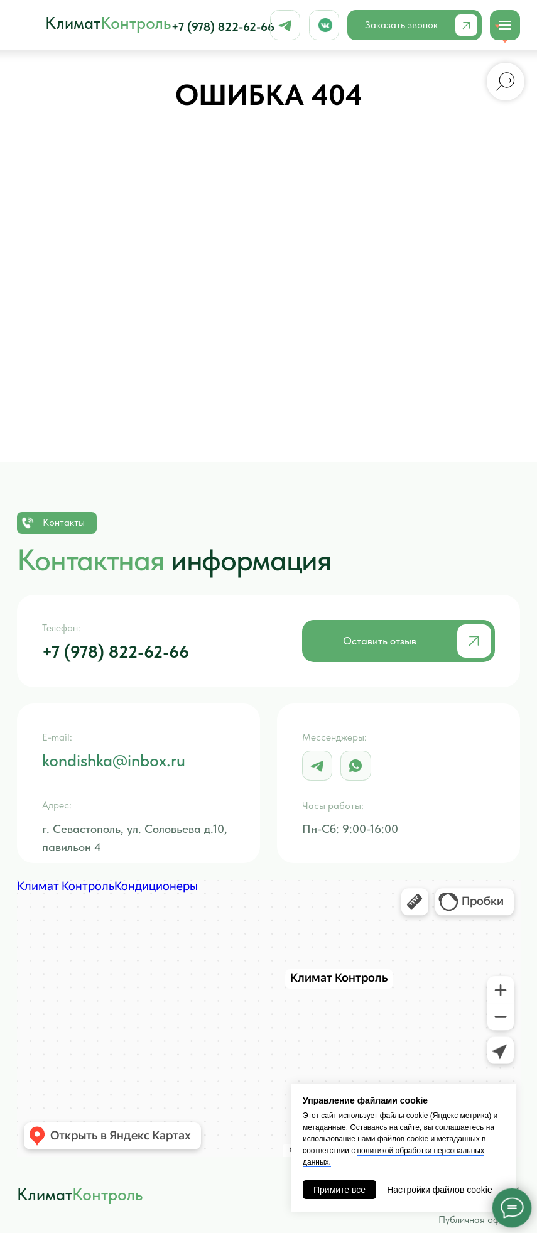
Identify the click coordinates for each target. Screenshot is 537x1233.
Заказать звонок (401, 25)
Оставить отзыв (379, 640)
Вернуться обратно (268, 410)
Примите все (339, 1190)
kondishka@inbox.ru (113, 761)
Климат (108, 23)
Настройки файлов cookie (439, 1190)
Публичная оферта (479, 1219)
